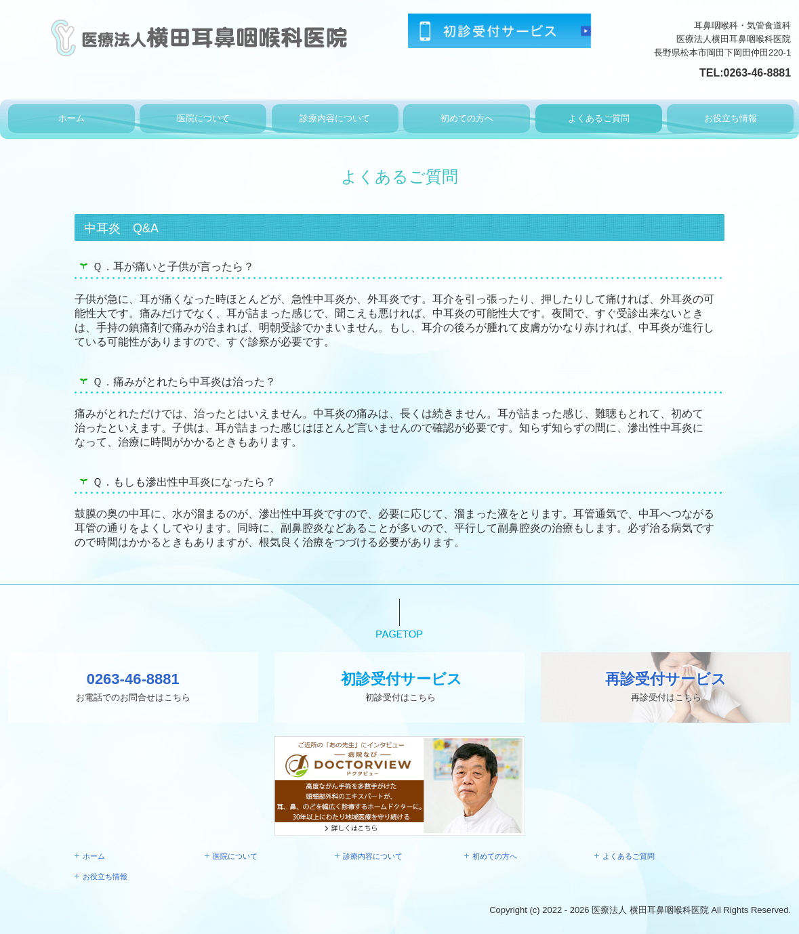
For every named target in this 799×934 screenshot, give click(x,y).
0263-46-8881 (758, 73)
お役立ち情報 (730, 118)
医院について (203, 118)
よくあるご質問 (599, 118)
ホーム (71, 118)
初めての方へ (467, 118)
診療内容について (335, 118)
